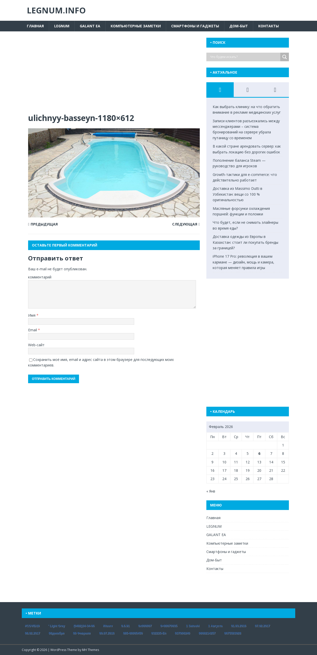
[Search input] (244, 57)
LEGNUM (61, 26)
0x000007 (145, 626)
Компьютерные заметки (136, 26)
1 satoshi (192, 626)
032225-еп (158, 633)
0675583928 (232, 633)
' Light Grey (56, 626)
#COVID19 (32, 626)
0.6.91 (125, 626)
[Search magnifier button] (284, 57)
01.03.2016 (238, 626)
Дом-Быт (238, 26)
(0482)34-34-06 (83, 626)
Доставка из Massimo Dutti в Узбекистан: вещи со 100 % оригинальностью (237, 194)
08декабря (56, 633)
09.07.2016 (106, 633)
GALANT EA (90, 26)
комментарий (39, 277)
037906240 (182, 633)
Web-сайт (36, 344)
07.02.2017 (262, 626)
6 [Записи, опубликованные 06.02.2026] (259, 453)
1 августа (215, 626)
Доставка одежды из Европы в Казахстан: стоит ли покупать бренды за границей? (245, 242)
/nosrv (107, 626)
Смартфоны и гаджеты (195, 26)
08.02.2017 (32, 633)
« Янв (210, 491)
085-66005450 (133, 633)
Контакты (268, 26)
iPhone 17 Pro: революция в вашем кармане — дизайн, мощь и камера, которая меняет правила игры (243, 262)
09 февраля (82, 633)
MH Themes (90, 650)
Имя (32, 315)
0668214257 (207, 633)
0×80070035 (168, 626)
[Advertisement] (114, 75)
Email (33, 330)
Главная (35, 26)
